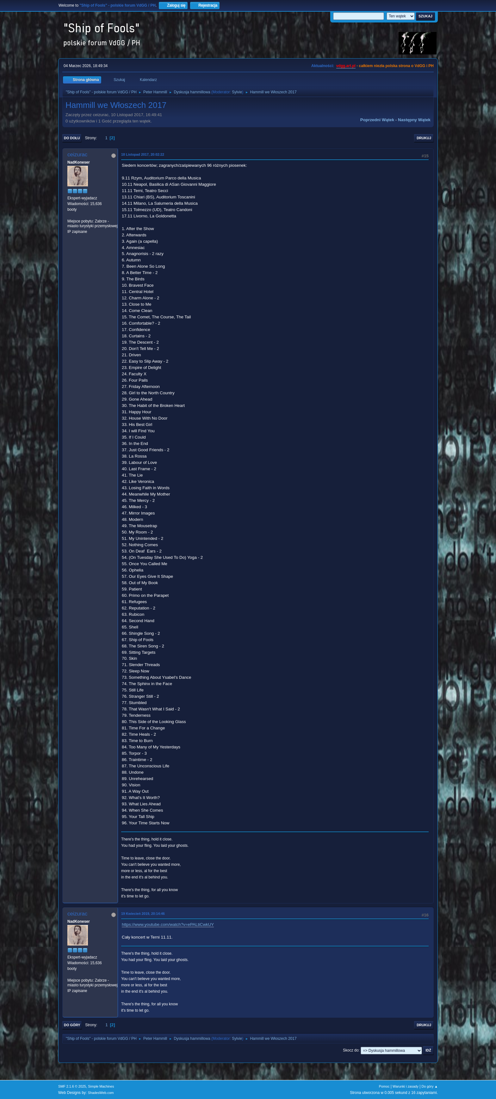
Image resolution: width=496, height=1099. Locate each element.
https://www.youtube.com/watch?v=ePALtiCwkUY (168, 924)
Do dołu (72, 138)
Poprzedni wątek (377, 119)
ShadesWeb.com (101, 1093)
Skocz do (350, 1050)
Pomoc (384, 1086)
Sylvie (237, 92)
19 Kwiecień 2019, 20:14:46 (143, 913)
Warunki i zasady (405, 1086)
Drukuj (424, 138)
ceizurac (77, 155)
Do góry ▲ (430, 1086)
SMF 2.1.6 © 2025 (72, 1086)
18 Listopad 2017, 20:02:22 (142, 154)
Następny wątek (414, 119)
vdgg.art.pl (346, 66)
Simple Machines (101, 1086)
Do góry (72, 1025)
